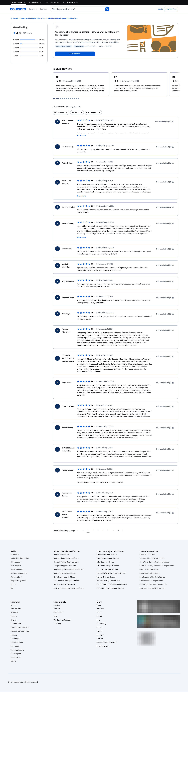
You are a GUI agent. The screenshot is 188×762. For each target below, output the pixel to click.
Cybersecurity (16, 562)
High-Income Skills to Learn (150, 573)
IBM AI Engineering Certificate (65, 577)
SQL (12, 588)
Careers (14, 616)
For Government (17, 642)
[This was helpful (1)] (165, 330)
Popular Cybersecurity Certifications (153, 584)
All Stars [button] (75, 112)
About (13, 605)
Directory (100, 635)
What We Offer (16, 609)
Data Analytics (16, 566)
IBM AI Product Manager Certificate (67, 581)
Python (13, 584)
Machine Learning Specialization (108, 581)
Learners (57, 605)
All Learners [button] (59, 112)
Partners (57, 609)
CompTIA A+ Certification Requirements (154, 562)
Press (99, 605)
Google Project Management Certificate (68, 569)
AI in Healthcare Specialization (108, 566)
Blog (55, 616)
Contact (99, 627)
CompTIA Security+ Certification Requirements (157, 566)
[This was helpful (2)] (165, 249)
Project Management (18, 581)
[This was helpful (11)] (164, 121)
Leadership (15, 612)
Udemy (13, 661)
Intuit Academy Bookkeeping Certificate (68, 588)
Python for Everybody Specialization (110, 588)
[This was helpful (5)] (165, 147)
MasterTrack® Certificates (20, 631)
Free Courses (16, 657)
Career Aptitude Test (147, 554)
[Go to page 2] (93, 531)
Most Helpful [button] (91, 112)
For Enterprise (16, 639)
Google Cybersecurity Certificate (66, 558)
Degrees (14, 635)
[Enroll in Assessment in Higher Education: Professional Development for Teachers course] (75, 54)
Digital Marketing (17, 569)
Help (98, 620)
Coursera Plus (16, 624)
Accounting (15, 554)
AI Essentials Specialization (107, 554)
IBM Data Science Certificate (64, 584)
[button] (43, 9)
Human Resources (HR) (19, 573)
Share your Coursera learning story (153, 588)
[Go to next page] (123, 531)
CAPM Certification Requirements (152, 558)
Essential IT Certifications (149, 569)
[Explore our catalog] (33, 9)
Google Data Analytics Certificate (66, 562)
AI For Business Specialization (108, 558)
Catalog (13, 620)
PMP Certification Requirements (151, 581)
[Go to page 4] (103, 531)
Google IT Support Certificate (65, 566)
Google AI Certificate (61, 554)
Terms (99, 612)
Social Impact (16, 654)
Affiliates (100, 639)
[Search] (107, 9)
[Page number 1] (88, 531)
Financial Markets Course (106, 577)
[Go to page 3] (98, 531)
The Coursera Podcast (62, 620)
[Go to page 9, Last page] (118, 531)
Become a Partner (17, 650)
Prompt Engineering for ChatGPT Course (112, 584)
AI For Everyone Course (105, 562)
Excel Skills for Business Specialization (111, 573)
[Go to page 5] (108, 531)
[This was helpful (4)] (165, 163)
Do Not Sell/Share (103, 646)
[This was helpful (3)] (165, 223)
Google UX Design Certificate (64, 573)
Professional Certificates (20, 627)
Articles (99, 631)
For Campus (15, 646)
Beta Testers (58, 612)
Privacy (99, 616)
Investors (100, 609)
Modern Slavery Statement (107, 642)
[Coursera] (18, 9)
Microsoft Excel (16, 577)
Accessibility (101, 624)
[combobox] (74, 9)
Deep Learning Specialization (107, 569)
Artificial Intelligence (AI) (20, 558)
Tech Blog (57, 624)
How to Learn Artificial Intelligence (152, 577)
